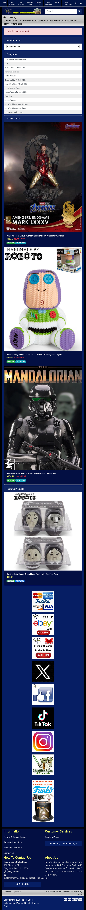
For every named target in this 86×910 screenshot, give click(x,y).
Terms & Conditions (13, 842)
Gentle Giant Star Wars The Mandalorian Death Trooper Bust (31, 473)
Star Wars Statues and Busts (15, 108)
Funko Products (10, 76)
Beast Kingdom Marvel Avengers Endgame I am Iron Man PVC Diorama (36, 236)
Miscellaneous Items (12, 88)
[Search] (61, 11)
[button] (76, 3)
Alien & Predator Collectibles (15, 60)
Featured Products (15, 489)
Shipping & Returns (13, 847)
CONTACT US (39, 3)
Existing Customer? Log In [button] (63, 843)
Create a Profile (52, 837)
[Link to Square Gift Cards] (43, 648)
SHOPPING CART (30, 3)
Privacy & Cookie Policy (15, 837)
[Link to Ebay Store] (43, 624)
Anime (7, 64)
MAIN (4, 2)
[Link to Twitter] (43, 671)
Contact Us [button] (22, 884)
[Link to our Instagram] (43, 741)
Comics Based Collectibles (15, 68)
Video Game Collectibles (14, 112)
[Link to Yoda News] (43, 764)
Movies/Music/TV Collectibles (16, 92)
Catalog (12, 17)
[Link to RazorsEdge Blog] (43, 718)
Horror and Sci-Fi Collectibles (15, 80)
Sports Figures (10, 100)
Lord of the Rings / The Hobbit (16, 84)
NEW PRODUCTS (48, 3)
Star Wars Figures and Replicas (16, 104)
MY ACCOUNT (21, 3)
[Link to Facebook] (43, 694)
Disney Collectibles (12, 72)
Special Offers (13, 118)
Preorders (8, 96)
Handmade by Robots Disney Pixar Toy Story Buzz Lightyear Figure (34, 355)
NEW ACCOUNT (12, 3)
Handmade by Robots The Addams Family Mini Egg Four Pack (32, 574)
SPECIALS (57, 2)
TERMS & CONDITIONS (67, 3)
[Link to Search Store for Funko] (43, 801)
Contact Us (9, 853)
